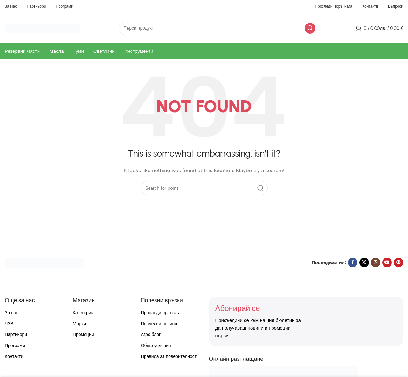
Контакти (14, 356)
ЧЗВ (9, 323)
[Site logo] (42, 28)
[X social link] (364, 262)
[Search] (218, 28)
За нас (11, 313)
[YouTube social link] (387, 262)
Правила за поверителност (169, 356)
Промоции (83, 334)
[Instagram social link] (375, 262)
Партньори (16, 334)
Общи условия (156, 345)
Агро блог (151, 334)
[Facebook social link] (352, 262)
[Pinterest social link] (398, 262)
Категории (83, 313)
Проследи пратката (161, 313)
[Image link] (44, 262)
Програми (15, 345)
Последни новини (159, 323)
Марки (79, 323)
